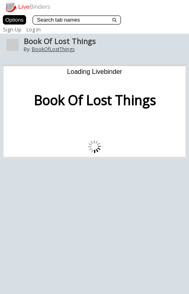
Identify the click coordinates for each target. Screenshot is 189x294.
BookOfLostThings (53, 49)
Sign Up (12, 29)
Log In (33, 29)
